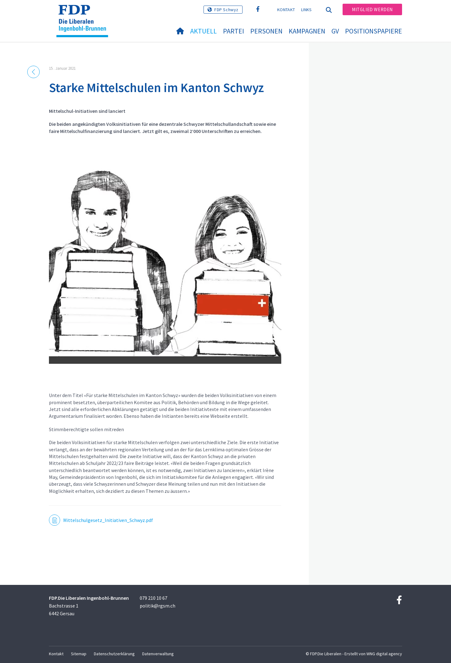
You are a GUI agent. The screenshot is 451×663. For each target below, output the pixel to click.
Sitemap (78, 653)
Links (306, 9)
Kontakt (286, 9)
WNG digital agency (384, 653)
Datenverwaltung (158, 653)
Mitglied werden (372, 9)
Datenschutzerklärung (114, 653)
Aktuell (203, 31)
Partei (233, 31)
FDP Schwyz (226, 9)
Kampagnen (307, 31)
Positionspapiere (373, 31)
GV (335, 31)
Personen (266, 31)
